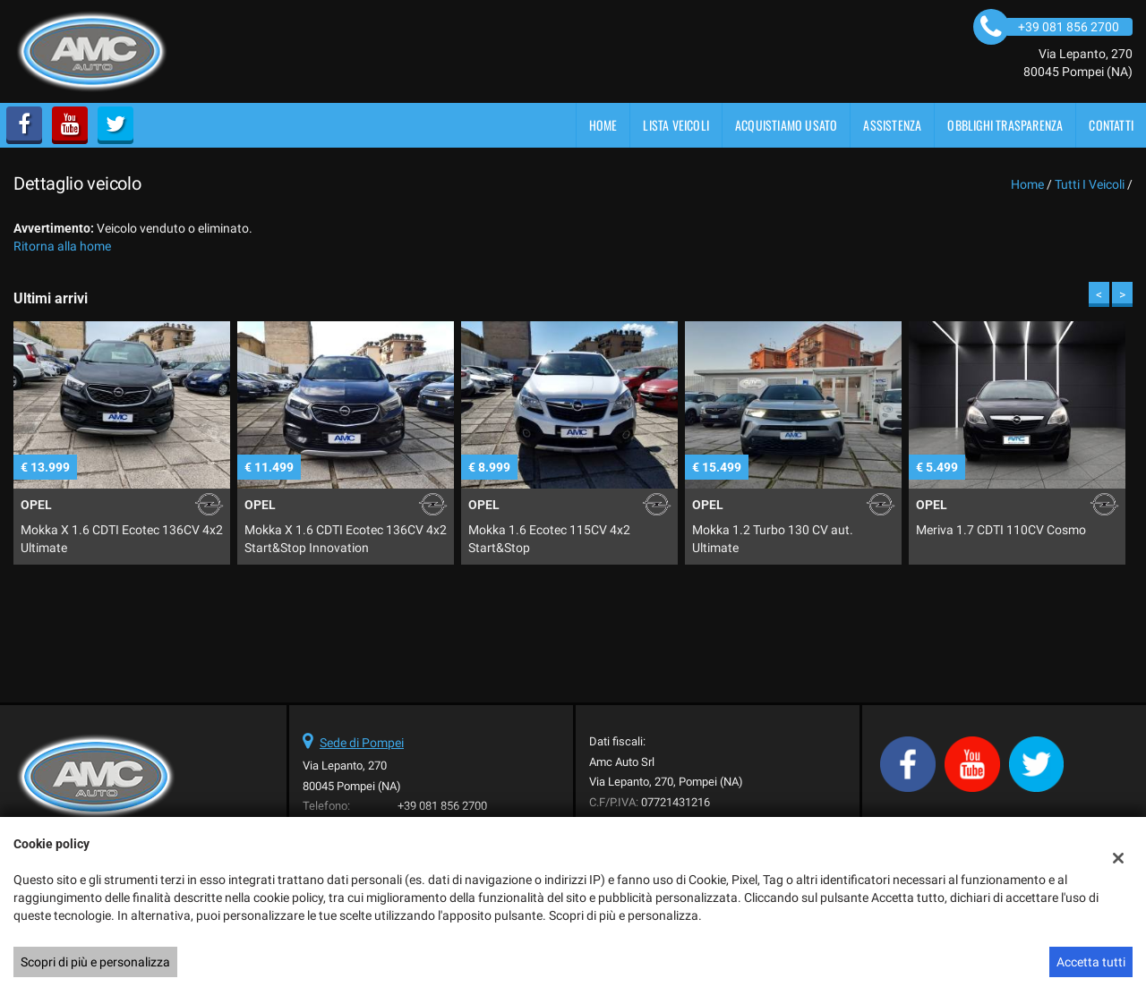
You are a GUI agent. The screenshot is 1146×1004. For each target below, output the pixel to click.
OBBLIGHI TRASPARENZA (1005, 124)
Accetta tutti (1090, 962)
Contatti (1111, 124)
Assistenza (892, 124)
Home (603, 124)
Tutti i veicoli (1090, 184)
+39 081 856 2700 (442, 806)
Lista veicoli (676, 124)
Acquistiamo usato (786, 124)
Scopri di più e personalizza (95, 962)
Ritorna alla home (62, 246)
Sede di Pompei (362, 743)
